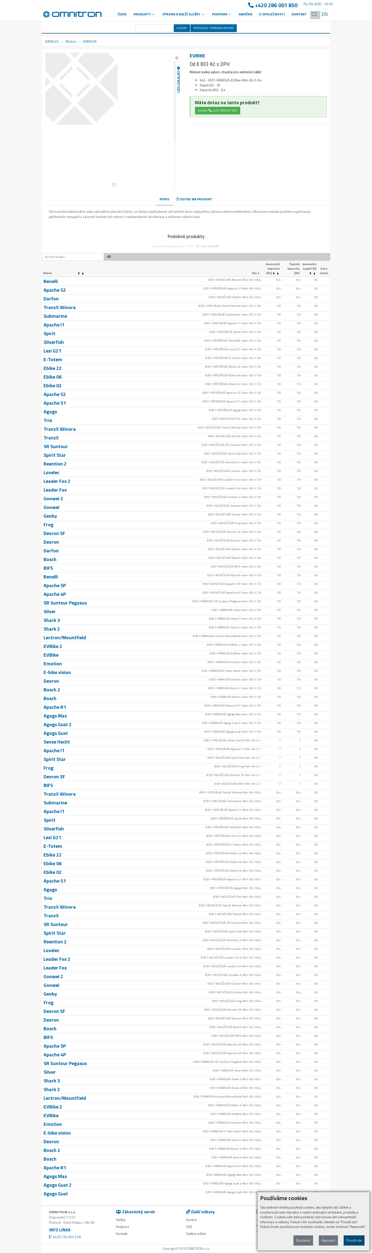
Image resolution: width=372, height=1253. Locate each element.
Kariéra (245, 14)
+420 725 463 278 (65, 1236)
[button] (114, 185)
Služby (121, 1219)
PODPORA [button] (222, 14)
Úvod (122, 14)
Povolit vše (354, 1240)
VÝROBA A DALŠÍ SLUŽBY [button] (183, 14)
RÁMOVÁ (89, 41)
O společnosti (272, 14)
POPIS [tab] (164, 199)
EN (325, 14)
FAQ (189, 1226)
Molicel (71, 41)
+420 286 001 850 (272, 5)
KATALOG (52, 41)
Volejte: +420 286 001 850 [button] (217, 110)
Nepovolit (328, 1240)
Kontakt (299, 14)
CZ (314, 14)
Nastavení (303, 1240)
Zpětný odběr (196, 1233)
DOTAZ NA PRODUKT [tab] (194, 199)
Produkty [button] (144, 14)
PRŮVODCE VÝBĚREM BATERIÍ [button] (213, 28)
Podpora (122, 1226)
